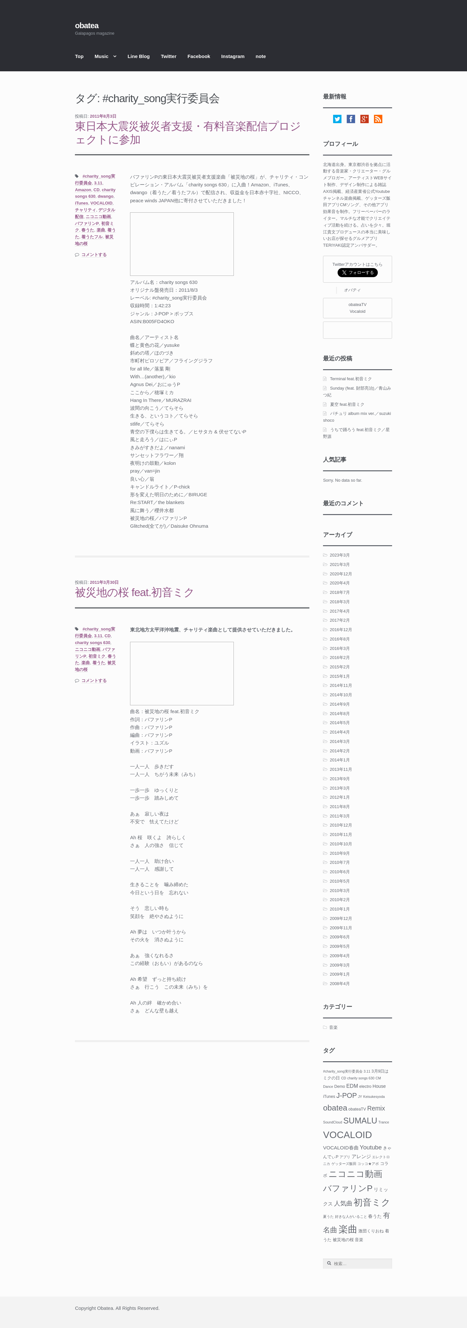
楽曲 (101, 230)
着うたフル (91, 236)
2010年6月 (340, 871)
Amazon (83, 189)
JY (360, 1097)
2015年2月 (340, 666)
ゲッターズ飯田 (343, 1164)
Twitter (168, 56)
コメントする (94, 254)
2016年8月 (340, 639)
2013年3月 (340, 788)
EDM (352, 1086)
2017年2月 (340, 620)
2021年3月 (340, 564)
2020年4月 (340, 583)
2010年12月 (341, 825)
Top (79, 56)
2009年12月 (341, 918)
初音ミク (97, 656)
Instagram (233, 56)
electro (365, 1086)
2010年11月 (341, 834)
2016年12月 (341, 629)
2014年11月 (341, 685)
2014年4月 (340, 732)
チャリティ (85, 209)
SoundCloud (332, 1122)
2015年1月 (340, 676)
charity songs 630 (92, 642)
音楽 (333, 1027)
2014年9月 (340, 704)
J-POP (346, 1095)
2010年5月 (340, 881)
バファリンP (87, 223)
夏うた (328, 1216)
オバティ (352, 290)
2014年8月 (340, 713)
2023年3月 (340, 555)
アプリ (345, 1157)
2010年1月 (340, 909)
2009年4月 (340, 955)
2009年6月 (340, 936)
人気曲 (343, 1203)
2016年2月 (340, 657)
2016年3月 (340, 648)
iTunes (81, 203)
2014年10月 (341, 694)
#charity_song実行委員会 (342, 1071)
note (261, 56)
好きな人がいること (351, 1216)
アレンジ (361, 1156)
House (379, 1086)
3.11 (98, 183)
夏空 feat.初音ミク (347, 404)
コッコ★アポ (368, 1164)
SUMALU (360, 1120)
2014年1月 (340, 760)
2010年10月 (341, 843)
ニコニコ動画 (98, 216)
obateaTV (357, 1109)
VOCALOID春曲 (340, 1147)
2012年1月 (340, 797)
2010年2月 (340, 899)
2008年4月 (340, 983)
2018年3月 (340, 601)
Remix (376, 1108)
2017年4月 (340, 611)
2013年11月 (341, 769)
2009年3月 (340, 965)
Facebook (198, 56)
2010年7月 (340, 862)
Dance (328, 1086)
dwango (106, 196)
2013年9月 (340, 778)
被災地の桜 (343, 1240)
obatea (86, 25)
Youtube (371, 1147)
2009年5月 (340, 946)
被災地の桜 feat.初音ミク (135, 592)
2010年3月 (340, 890)
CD (96, 189)
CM (378, 1078)
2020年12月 (341, 573)
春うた (87, 230)
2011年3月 (340, 816)
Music (102, 56)
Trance (383, 1122)
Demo (339, 1086)
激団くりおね (371, 1231)
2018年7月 (340, 592)
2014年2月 (340, 750)
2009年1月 (340, 974)
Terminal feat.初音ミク (351, 378)
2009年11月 (341, 927)
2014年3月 (340, 741)
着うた (98, 662)
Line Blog (138, 56)
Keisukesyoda (374, 1097)
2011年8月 (340, 806)
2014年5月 (340, 722)
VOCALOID (101, 203)
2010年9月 (340, 853)
